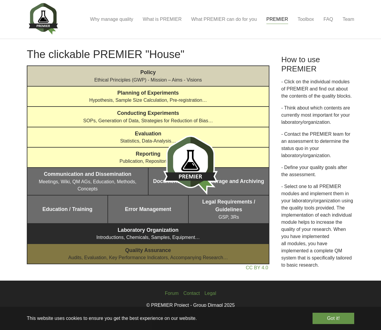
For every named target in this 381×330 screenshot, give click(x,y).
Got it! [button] (333, 318)
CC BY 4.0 (257, 267)
